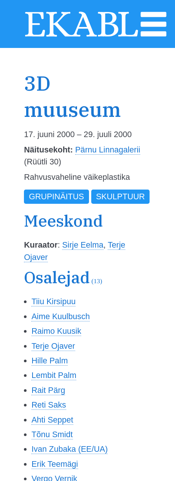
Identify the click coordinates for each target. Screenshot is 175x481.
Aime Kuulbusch (60, 316)
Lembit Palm (53, 375)
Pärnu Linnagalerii (107, 149)
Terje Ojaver (53, 346)
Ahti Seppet (52, 419)
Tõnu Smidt (52, 434)
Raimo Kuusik (56, 331)
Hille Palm (49, 360)
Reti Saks (48, 404)
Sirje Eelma (82, 244)
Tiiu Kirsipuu (53, 301)
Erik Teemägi (54, 464)
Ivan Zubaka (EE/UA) (69, 449)
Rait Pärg (48, 390)
